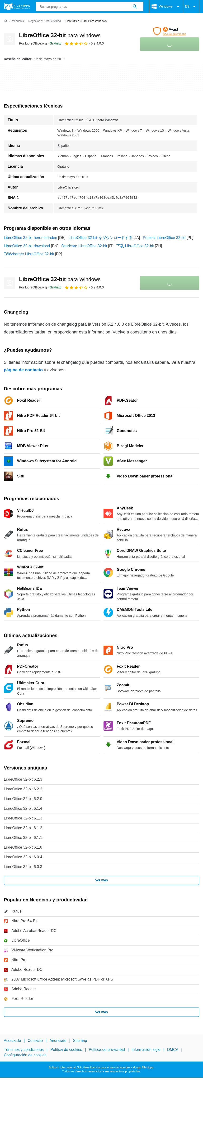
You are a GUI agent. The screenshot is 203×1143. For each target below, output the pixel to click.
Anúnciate (57, 1041)
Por (33, 43)
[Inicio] (6, 21)
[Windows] (18, 21)
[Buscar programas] (135, 6)
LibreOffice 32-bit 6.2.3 (23, 779)
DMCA (172, 1050)
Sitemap (80, 1041)
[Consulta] (90, 6)
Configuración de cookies (25, 1055)
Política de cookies (66, 1050)
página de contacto (23, 370)
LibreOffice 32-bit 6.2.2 (23, 789)
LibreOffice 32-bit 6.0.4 (23, 857)
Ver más (101, 880)
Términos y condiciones (24, 1050)
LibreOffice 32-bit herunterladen (30, 238)
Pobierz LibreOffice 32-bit (164, 238)
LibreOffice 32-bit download (27, 246)
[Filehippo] (17, 6)
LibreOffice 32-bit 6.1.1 (23, 838)
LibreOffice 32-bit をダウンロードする (100, 238)
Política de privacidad (107, 1050)
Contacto (35, 1041)
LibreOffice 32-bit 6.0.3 (23, 867)
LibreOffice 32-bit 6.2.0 (23, 799)
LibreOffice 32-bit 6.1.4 (23, 808)
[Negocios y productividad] (44, 21)
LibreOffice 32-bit (59, 35)
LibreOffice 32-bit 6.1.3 (23, 818)
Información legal (146, 1050)
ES (191, 6)
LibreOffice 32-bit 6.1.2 (23, 828)
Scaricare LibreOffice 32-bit (84, 246)
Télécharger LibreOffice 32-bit (29, 254)
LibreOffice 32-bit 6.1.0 (23, 847)
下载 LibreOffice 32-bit (135, 246)
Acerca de (12, 1041)
